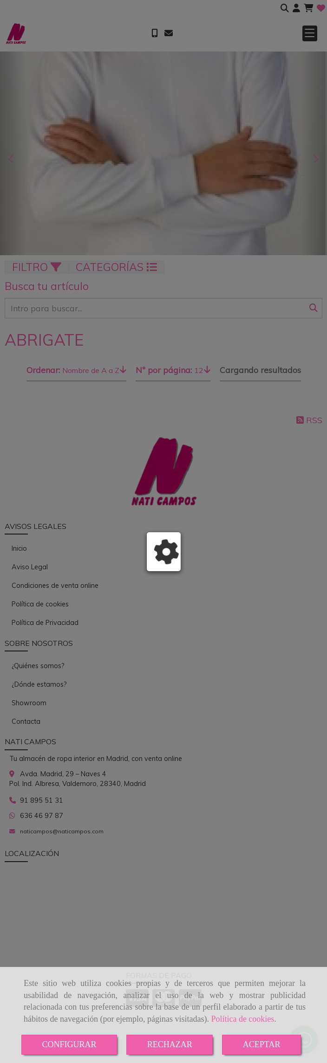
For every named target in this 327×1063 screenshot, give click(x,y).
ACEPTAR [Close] (262, 1044)
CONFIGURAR (69, 1044)
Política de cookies (242, 1019)
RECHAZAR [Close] (169, 1044)
